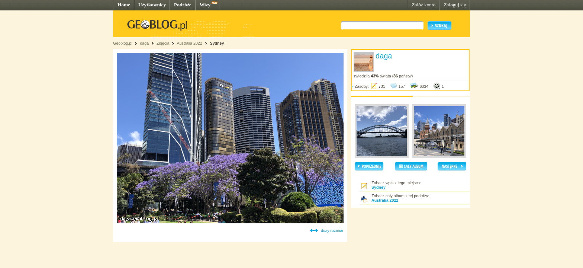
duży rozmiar (332, 230)
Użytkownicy (152, 4)
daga (144, 43)
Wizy (205, 4)
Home (123, 4)
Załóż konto (423, 4)
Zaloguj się (455, 4)
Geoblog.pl (122, 43)
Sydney (217, 43)
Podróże (182, 4)
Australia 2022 (189, 43)
